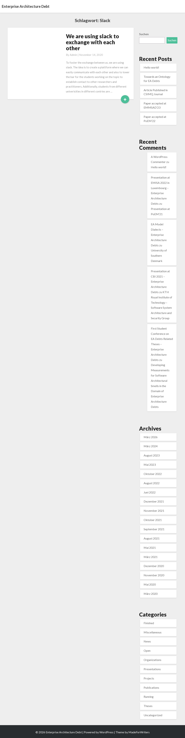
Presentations (152, 669)
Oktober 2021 (153, 520)
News (147, 641)
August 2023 (152, 455)
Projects (149, 678)
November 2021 (154, 510)
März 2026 (151, 437)
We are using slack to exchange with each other (92, 42)
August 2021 (152, 538)
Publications (151, 687)
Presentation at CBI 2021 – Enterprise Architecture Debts (160, 281)
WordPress (106, 732)
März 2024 (151, 446)
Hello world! (151, 67)
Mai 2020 (150, 584)
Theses (148, 706)
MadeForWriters (139, 732)
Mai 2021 (150, 547)
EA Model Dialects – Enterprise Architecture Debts (159, 234)
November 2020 (154, 575)
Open (147, 650)
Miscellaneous (153, 632)
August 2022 (152, 483)
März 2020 (151, 593)
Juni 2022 (150, 492)
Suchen (144, 34)
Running (149, 696)
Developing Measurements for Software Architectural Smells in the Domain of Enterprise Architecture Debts (160, 385)
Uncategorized (153, 715)
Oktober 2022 (153, 474)
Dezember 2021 (154, 501)
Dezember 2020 (154, 566)
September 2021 (154, 529)
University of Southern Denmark (159, 255)
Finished (149, 623)
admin (73, 54)
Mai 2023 (150, 464)
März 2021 (151, 557)
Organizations (152, 659)
